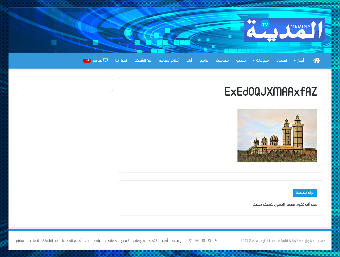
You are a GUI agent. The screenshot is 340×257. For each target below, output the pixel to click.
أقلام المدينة (169, 60)
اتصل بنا (121, 60)
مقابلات (222, 60)
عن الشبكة (142, 60)
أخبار (300, 60)
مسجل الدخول (284, 205)
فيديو (241, 60)
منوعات (262, 60)
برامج (203, 60)
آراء (189, 60)
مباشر (95, 60)
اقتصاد (282, 60)
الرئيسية (177, 241)
